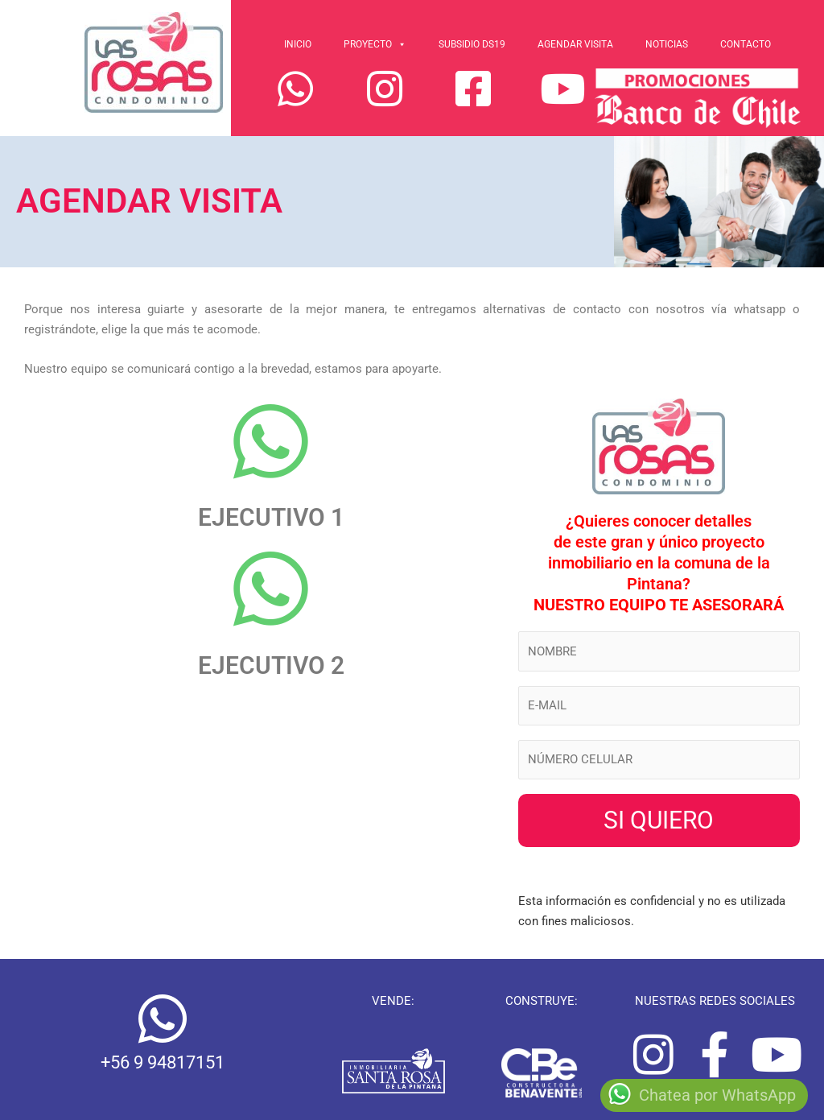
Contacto (745, 44)
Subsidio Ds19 (472, 44)
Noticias (666, 44)
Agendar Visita (575, 44)
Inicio (297, 44)
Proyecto (375, 44)
